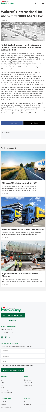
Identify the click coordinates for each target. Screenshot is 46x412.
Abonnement (28, 385)
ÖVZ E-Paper (28, 380)
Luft (2, 385)
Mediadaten (13, 321)
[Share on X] (34, 123)
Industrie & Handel (7, 393)
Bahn (2, 388)
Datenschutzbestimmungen (23, 366)
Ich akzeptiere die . (18, 366)
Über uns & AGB (6, 407)
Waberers (7, 132)
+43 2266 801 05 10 (7, 332)
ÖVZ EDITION (28, 383)
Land (2, 383)
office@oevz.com (6, 330)
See (2, 380)
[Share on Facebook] (12, 123)
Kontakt (3, 404)
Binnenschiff (5, 390)
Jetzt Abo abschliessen (13, 315)
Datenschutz (28, 402)
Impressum (27, 404)
